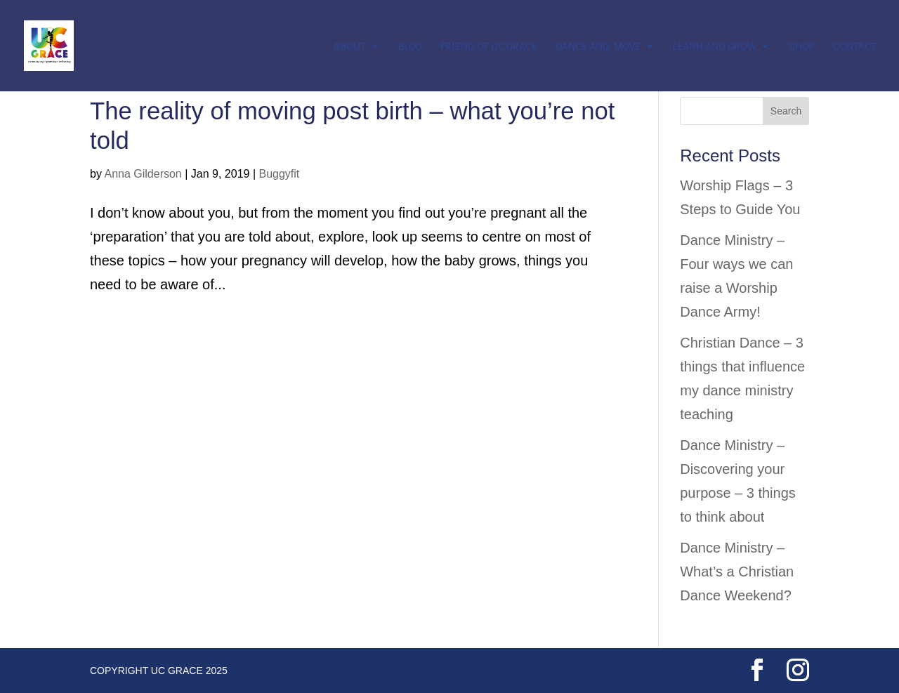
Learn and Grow (714, 47)
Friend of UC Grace (488, 47)
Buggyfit (278, 174)
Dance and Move (598, 47)
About (350, 47)
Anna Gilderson (142, 174)
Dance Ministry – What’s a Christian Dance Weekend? (737, 571)
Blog (410, 47)
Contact (855, 47)
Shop (802, 47)
